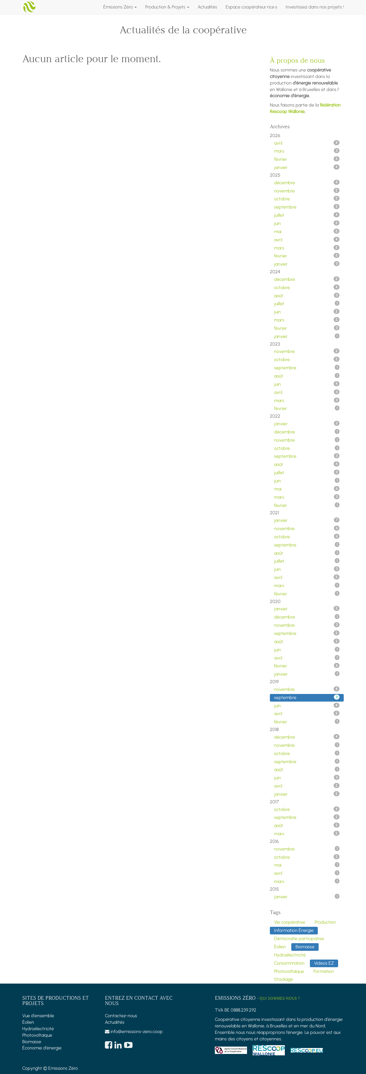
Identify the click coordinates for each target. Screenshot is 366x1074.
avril (307, 143)
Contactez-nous (121, 1015)
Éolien (28, 1022)
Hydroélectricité (38, 1028)
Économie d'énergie (41, 1048)
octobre (307, 198)
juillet (307, 215)
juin (307, 223)
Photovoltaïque (37, 1035)
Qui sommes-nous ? (279, 998)
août (307, 295)
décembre (307, 182)
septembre (307, 207)
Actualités (114, 1022)
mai (307, 231)
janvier (307, 167)
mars (307, 151)
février (307, 159)
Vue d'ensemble (38, 1015)
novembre (307, 191)
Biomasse (31, 1041)
